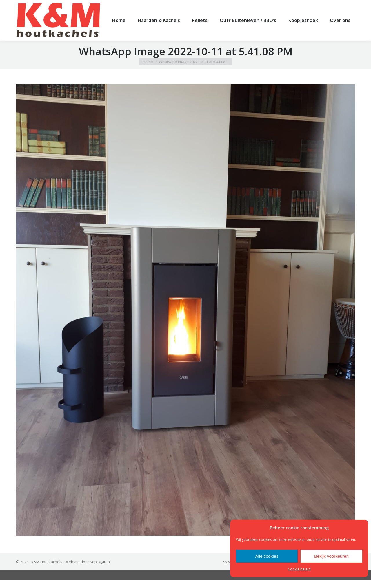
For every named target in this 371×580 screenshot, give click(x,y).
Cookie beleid (299, 569)
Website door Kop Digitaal (88, 571)
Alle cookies (266, 556)
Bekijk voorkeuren (331, 556)
